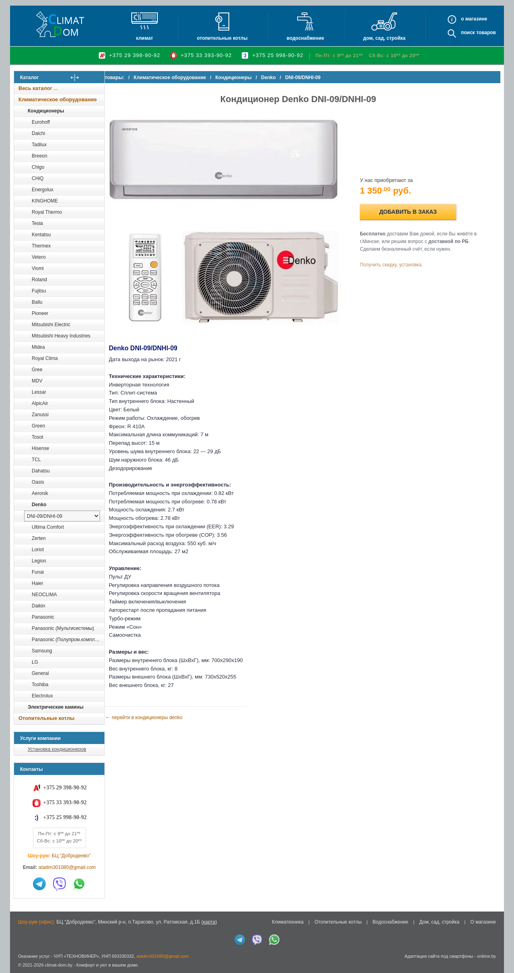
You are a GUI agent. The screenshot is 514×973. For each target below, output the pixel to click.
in (21, 971)
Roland (39, 279)
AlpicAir (40, 403)
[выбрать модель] (62, 516)
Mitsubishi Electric (51, 324)
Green (38, 426)
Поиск (468, 32)
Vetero (39, 257)
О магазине (483, 922)
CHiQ (37, 178)
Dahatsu (41, 471)
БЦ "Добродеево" (71, 856)
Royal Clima (45, 358)
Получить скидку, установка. (397, 260)
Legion (39, 561)
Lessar (39, 392)
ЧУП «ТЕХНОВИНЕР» (76, 956)
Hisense (40, 448)
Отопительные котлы (222, 38)
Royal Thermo (47, 212)
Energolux (42, 189)
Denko (39, 504)
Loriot (38, 549)
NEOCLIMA (44, 594)
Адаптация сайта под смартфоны (438, 956)
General (40, 673)
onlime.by (486, 956)
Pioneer (40, 313)
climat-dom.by (58, 965)
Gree (37, 369)
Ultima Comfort (48, 527)
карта (209, 922)
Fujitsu (39, 291)
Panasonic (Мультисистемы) (63, 628)
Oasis (38, 482)
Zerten (39, 538)
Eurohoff (41, 122)
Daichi (38, 133)
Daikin (38, 606)
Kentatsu (41, 234)
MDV (37, 381)
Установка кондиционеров (57, 749)
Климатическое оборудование (57, 99)
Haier (37, 583)
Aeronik (40, 493)
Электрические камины (56, 707)
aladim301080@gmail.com (67, 867)
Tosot (37, 437)
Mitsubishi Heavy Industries (61, 336)
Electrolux (42, 696)
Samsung (42, 651)
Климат (144, 38)
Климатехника (288, 922)
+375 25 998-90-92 (277, 55)
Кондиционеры (46, 111)
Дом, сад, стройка (384, 38)
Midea (38, 347)
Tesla (37, 223)
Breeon (39, 156)
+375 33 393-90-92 (206, 55)
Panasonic (43, 617)
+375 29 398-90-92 (134, 55)
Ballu (37, 302)
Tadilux (39, 144)
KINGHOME (45, 201)
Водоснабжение (305, 38)
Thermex (41, 246)
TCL (36, 459)
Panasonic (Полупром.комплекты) (68, 639)
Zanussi (40, 414)
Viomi (38, 268)
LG (35, 662)
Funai (38, 572)
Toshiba (40, 684)
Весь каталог (35, 88)
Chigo (38, 167)
